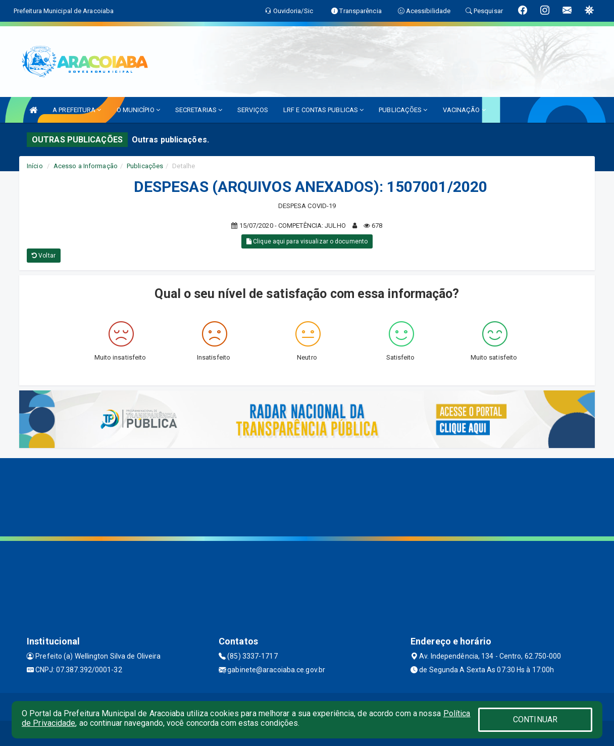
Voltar (44, 255)
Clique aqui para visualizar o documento (307, 241)
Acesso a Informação (86, 166)
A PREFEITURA (77, 110)
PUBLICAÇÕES (403, 110)
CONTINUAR (535, 719)
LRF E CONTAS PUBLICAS (323, 110)
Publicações (145, 166)
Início (35, 166)
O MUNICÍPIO (138, 110)
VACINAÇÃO (464, 110)
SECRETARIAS (198, 110)
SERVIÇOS (252, 110)
